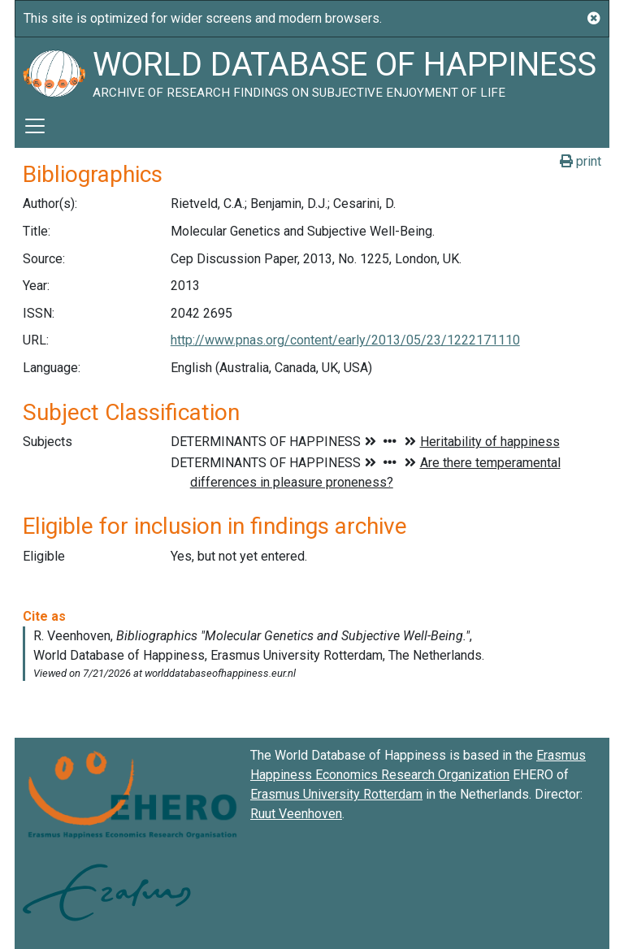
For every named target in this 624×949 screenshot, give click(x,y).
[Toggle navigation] (35, 125)
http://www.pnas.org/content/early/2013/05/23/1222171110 (345, 340)
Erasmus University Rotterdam (336, 794)
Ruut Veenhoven (296, 813)
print (580, 161)
